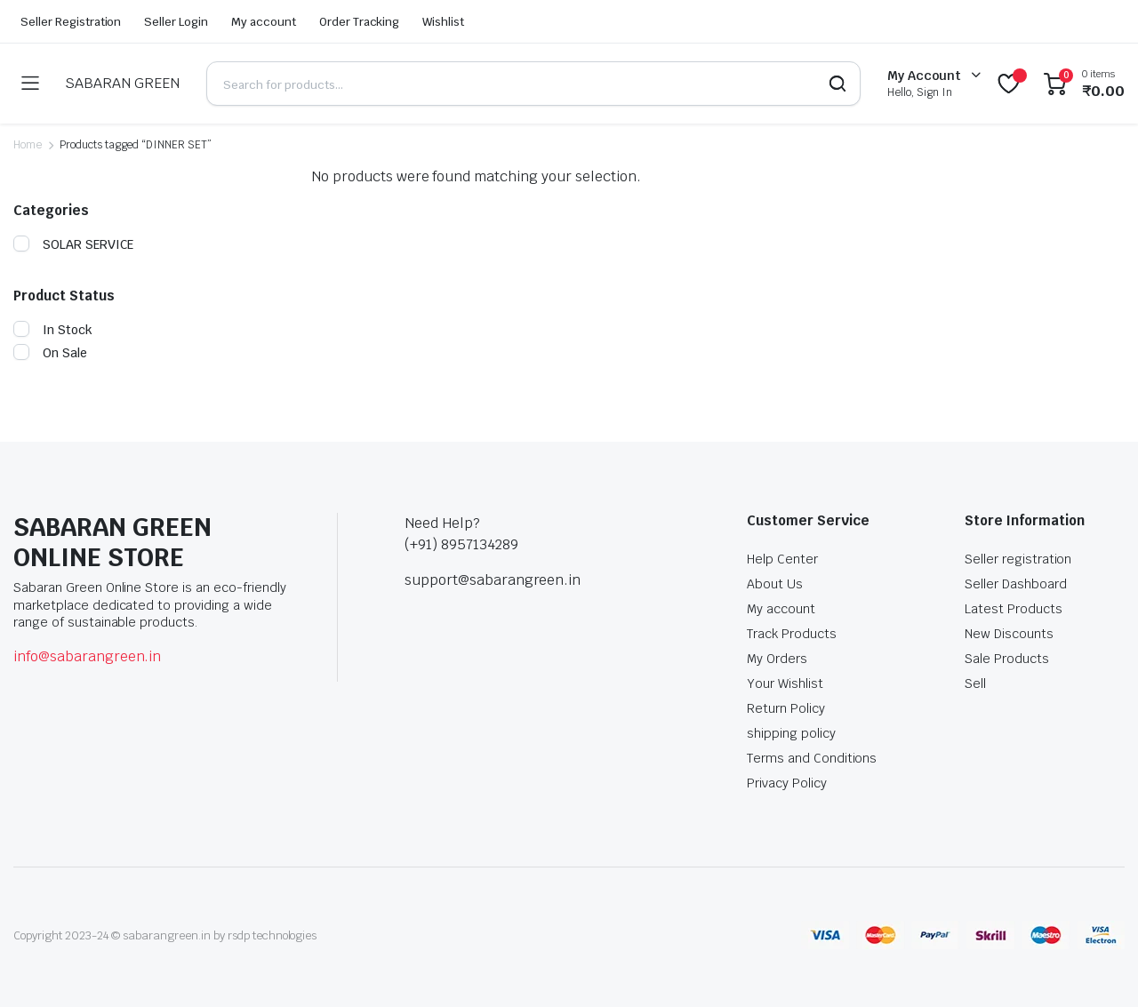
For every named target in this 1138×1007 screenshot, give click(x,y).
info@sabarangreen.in (87, 656)
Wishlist (443, 21)
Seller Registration (70, 21)
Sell (975, 683)
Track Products (792, 634)
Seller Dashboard (1016, 584)
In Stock (52, 330)
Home (27, 145)
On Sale (50, 353)
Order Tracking (359, 21)
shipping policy (791, 733)
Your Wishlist (785, 683)
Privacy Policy (787, 783)
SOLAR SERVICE (73, 244)
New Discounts (1009, 634)
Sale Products (1007, 659)
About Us (775, 584)
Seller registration (1018, 559)
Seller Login (176, 21)
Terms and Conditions (812, 758)
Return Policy (786, 708)
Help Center (782, 559)
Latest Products (1013, 609)
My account (263, 21)
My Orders (777, 659)
